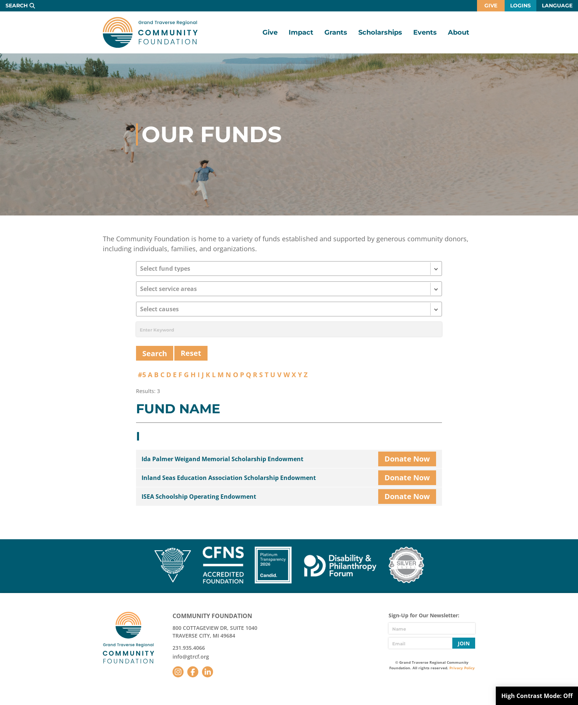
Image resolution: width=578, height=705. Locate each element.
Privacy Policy (462, 667)
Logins (520, 5)
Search (17, 5)
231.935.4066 (189, 647)
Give (490, 5)
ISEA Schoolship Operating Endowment (199, 496)
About (458, 32)
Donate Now (407, 459)
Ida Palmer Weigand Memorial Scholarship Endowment (222, 459)
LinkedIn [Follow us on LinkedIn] (207, 671)
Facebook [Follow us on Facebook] (192, 671)
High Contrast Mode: (536, 696)
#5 (142, 374)
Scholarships (380, 32)
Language (557, 5)
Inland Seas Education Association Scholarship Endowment (229, 478)
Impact (301, 32)
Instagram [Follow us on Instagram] (178, 671)
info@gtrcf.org (191, 656)
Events (425, 32)
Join (464, 643)
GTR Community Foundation (150, 32)
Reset (191, 353)
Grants (335, 32)
